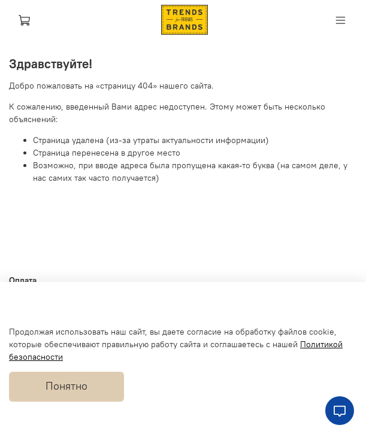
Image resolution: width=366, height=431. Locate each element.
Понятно (66, 386)
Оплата (23, 280)
